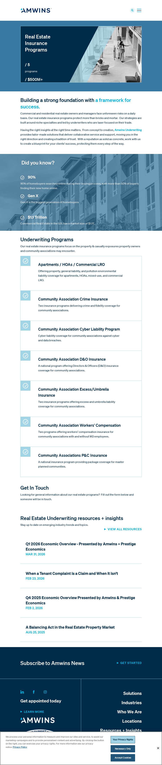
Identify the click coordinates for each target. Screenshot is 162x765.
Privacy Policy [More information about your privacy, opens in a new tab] (20, 747)
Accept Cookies (123, 757)
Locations (132, 721)
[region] (81, 748)
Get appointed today (40, 701)
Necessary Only (123, 748)
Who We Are (129, 712)
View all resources (125, 529)
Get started (131, 663)
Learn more (34, 712)
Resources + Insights (121, 730)
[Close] (158, 748)
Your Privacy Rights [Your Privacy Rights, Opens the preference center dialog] (123, 739)
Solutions (132, 693)
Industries (132, 702)
